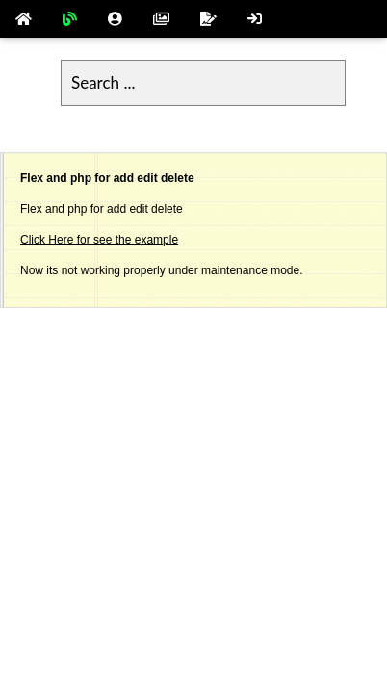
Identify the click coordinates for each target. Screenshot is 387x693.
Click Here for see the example (99, 239)
